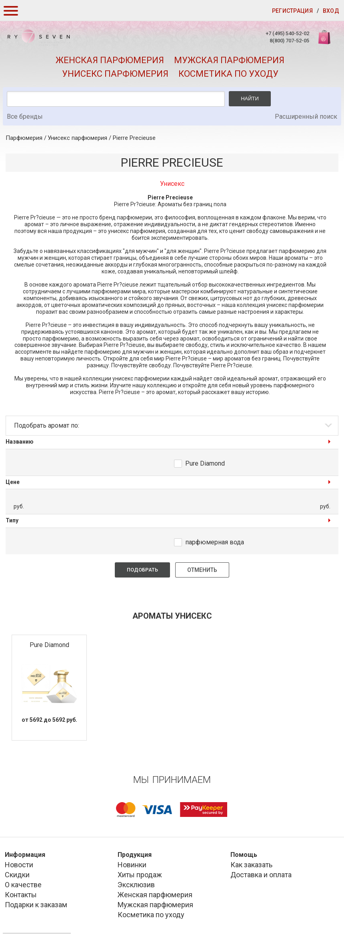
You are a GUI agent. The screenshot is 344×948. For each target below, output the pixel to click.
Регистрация (292, 11)
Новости (19, 864)
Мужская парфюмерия (229, 60)
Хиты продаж (140, 874)
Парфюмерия (24, 137)
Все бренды (25, 116)
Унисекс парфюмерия (115, 74)
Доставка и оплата (261, 874)
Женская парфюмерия (110, 60)
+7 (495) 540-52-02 (287, 33)
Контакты (21, 894)
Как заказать (251, 864)
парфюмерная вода (214, 542)
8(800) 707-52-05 (289, 41)
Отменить (202, 570)
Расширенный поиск (306, 116)
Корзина (325, 41)
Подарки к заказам (36, 904)
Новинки (132, 864)
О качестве (23, 884)
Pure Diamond (205, 463)
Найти (250, 99)
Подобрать (142, 570)
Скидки (17, 874)
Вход (331, 11)
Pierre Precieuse (134, 137)
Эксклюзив (136, 884)
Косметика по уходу (228, 74)
